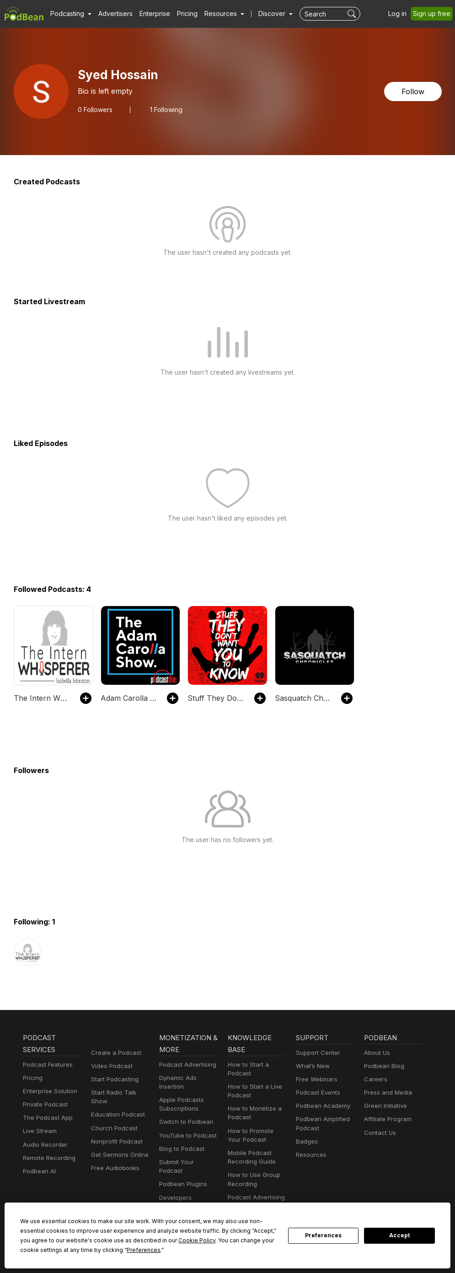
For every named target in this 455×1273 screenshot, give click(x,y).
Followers (94, 109)
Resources (310, 1154)
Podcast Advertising (185, 1064)
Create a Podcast (114, 1052)
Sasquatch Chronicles (303, 698)
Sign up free (433, 13)
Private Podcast (44, 1104)
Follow (413, 91)
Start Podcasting (113, 1079)
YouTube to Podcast (186, 1135)
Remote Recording (48, 1158)
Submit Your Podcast (187, 1162)
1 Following (164, 109)
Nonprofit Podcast (115, 1141)
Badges (306, 1141)
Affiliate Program (386, 1119)
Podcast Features (46, 1064)
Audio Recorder (44, 1144)
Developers (174, 1188)
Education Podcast (116, 1114)
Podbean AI (38, 1171)
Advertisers (112, 13)
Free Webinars (315, 1079)
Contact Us (379, 1132)
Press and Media (386, 1092)
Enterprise (149, 13)
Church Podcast (112, 1128)
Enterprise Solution (48, 1091)
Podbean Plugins (182, 1175)
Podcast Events (317, 1092)
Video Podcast (110, 1066)
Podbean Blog (383, 1066)
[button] (69, 13)
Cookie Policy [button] (136, 1240)
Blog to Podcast (180, 1148)
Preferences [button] (64, 1249)
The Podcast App (46, 1117)
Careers (374, 1079)
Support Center (316, 1052)
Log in (400, 13)
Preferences (323, 1235)
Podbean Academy (321, 1105)
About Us (376, 1052)
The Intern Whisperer (42, 698)
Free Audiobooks (113, 1168)
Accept (400, 1235)
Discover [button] (263, 13)
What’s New (312, 1066)
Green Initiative (384, 1105)
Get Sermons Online (118, 1154)
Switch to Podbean (184, 1121)
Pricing (181, 13)
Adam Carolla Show (129, 698)
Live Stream (39, 1131)
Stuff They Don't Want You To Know (216, 698)
